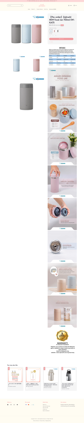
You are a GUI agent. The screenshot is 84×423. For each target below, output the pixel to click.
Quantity (50, 33)
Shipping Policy (48, 420)
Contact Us (45, 409)
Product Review (40, 9)
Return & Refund (46, 410)
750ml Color (52, 28)
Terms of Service (36, 420)
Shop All (33, 9)
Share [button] (51, 42)
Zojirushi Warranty (46, 406)
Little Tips (46, 9)
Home (29, 9)
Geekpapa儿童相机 (52, 9)
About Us (44, 404)
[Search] (21, 5)
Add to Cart (61, 38)
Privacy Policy (42, 420)
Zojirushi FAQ (45, 407)
